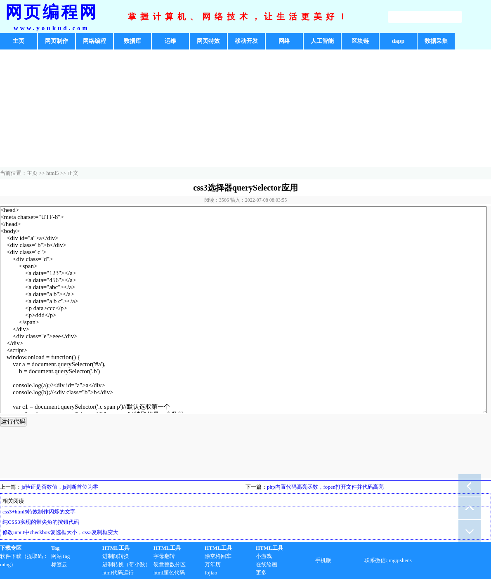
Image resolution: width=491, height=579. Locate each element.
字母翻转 (164, 556)
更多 (261, 573)
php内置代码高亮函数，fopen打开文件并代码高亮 (325, 487)
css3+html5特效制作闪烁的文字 (39, 511)
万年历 (213, 564)
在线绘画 (266, 564)
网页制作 (56, 41)
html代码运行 (118, 573)
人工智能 (322, 41)
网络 (284, 41)
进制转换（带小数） (126, 564)
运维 (170, 41)
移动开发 (246, 41)
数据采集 (436, 41)
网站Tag (60, 556)
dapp (398, 41)
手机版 (323, 560)
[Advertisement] (245, 109)
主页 (18, 41)
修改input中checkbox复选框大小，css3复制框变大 (60, 532)
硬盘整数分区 (169, 564)
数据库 (132, 41)
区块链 (360, 41)
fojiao (211, 573)
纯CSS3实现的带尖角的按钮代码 (40, 522)
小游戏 (264, 556)
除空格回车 (218, 556)
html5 (52, 173)
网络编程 (94, 41)
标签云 (59, 564)
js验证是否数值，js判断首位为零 (59, 487)
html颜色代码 (169, 573)
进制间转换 (115, 556)
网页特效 (208, 41)
